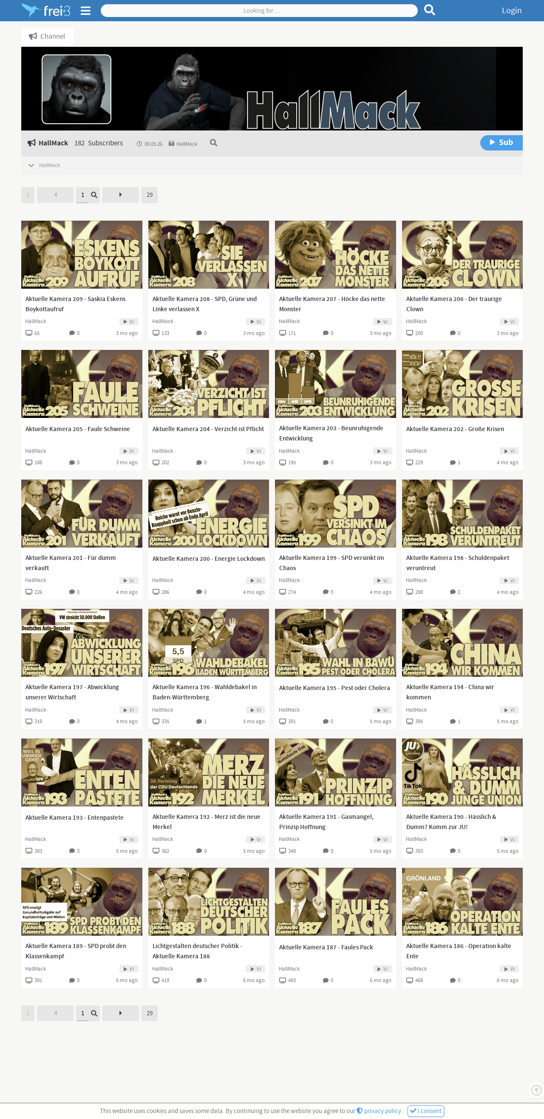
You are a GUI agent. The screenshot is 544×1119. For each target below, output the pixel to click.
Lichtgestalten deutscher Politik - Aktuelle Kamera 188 (197, 951)
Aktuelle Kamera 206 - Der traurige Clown (454, 304)
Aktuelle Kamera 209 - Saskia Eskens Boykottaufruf (75, 304)
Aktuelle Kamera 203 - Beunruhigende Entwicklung (331, 433)
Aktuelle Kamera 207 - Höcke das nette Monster (332, 304)
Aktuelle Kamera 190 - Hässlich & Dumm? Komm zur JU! (451, 822)
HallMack (35, 321)
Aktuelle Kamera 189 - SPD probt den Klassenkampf (76, 951)
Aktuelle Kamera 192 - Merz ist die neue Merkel (207, 822)
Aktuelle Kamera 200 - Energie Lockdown (209, 559)
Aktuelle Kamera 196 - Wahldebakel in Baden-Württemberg (205, 692)
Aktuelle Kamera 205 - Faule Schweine (78, 429)
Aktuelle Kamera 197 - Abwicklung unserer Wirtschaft (72, 692)
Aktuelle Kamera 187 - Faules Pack (326, 947)
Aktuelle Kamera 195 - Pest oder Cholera (334, 688)
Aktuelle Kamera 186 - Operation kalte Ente (458, 951)
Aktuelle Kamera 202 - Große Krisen (455, 429)
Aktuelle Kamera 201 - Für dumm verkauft (71, 563)
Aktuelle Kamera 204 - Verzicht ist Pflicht (208, 429)
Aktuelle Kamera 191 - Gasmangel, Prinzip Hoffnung (326, 822)
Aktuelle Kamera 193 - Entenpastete (75, 818)
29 (150, 195)
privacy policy (379, 1111)
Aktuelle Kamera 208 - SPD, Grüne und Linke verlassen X (205, 304)
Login (512, 10)
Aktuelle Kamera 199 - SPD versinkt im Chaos (331, 563)
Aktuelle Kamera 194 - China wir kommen (450, 692)
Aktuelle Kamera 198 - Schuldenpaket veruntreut (457, 563)
